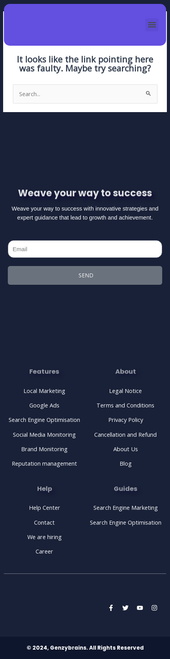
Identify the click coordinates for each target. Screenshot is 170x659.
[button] (151, 24)
